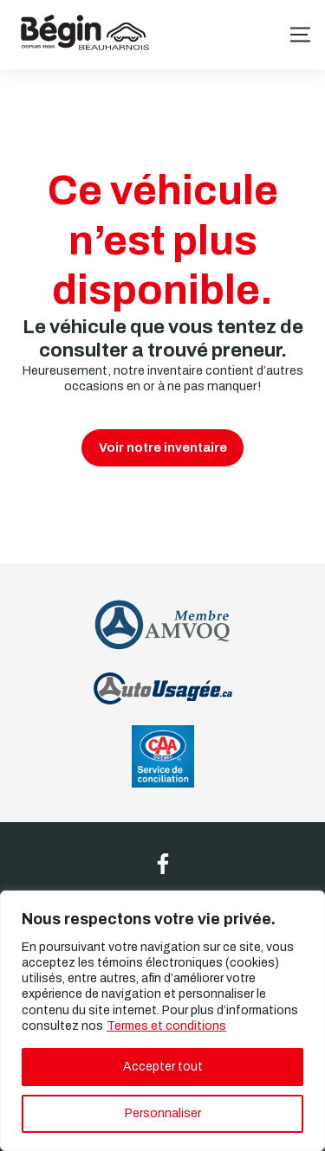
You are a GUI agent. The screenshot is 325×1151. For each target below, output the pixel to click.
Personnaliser (163, 1113)
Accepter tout (163, 1066)
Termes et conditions (166, 1025)
